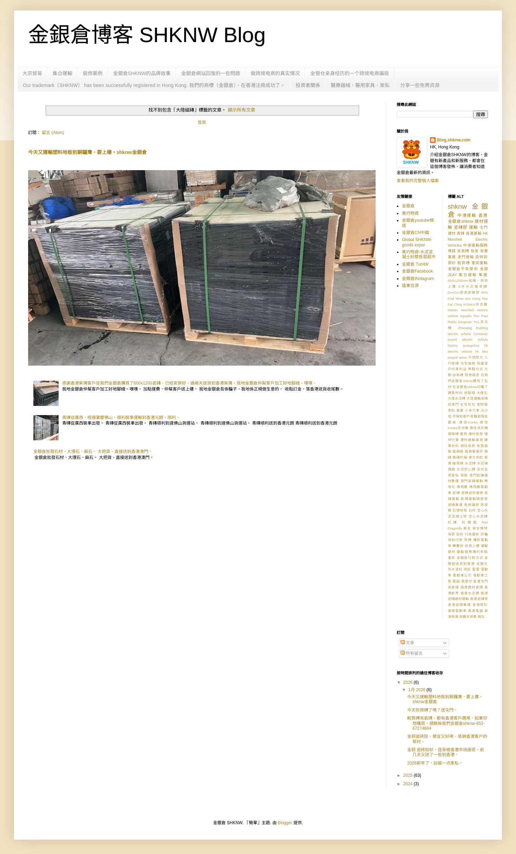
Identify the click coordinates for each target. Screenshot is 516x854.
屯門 (483, 227)
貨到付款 (455, 540)
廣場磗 (453, 434)
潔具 (464, 475)
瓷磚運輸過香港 (474, 499)
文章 (407, 642)
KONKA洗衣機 (475, 304)
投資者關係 (308, 85)
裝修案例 (92, 73)
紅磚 (453, 522)
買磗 (468, 540)
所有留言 (412, 653)
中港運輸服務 (475, 245)
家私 (451, 410)
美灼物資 (410, 213)
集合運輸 (62, 73)
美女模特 (480, 528)
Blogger (285, 822)
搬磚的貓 (459, 457)
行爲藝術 (472, 534)
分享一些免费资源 (419, 85)
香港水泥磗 (470, 593)
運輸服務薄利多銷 (472, 552)
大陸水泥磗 (457, 398)
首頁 (202, 122)
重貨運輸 (479, 263)
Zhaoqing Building (473, 328)
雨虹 (467, 569)
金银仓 (482, 564)
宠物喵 (482, 404)
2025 (408, 775)
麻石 (481, 617)
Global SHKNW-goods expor (417, 242)
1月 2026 (417, 689)
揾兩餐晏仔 (474, 451)
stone (463, 357)
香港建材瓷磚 (472, 587)
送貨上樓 (472, 546)
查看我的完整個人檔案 (418, 180)
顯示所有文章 (241, 110)
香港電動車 (457, 611)
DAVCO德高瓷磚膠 (464, 292)
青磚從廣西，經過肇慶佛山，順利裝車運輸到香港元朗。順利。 (121, 417)
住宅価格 (468, 363)
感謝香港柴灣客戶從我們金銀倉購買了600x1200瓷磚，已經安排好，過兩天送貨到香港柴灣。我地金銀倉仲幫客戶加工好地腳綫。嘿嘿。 (189, 383)
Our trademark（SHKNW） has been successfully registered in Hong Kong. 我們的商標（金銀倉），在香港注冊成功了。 (154, 85)
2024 (408, 783)
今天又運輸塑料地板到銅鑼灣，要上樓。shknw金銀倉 (87, 152)
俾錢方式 (475, 369)
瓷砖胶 (481, 257)
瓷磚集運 (455, 505)
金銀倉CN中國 (415, 232)
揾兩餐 (458, 451)
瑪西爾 (462, 487)
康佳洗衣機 (479, 428)
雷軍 (475, 569)
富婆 (460, 410)
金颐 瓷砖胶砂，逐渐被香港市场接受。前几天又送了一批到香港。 (445, 752)
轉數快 (458, 546)
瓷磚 (456, 493)
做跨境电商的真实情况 (275, 73)
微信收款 (468, 446)
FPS (484, 292)
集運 (483, 275)
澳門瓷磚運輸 (472, 481)
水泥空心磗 (466, 469)
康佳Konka (468, 422)
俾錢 (452, 251)
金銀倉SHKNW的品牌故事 (142, 73)
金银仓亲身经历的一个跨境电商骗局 (349, 73)
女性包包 (467, 404)
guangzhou (471, 345)
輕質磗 (463, 263)
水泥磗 (470, 463)
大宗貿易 (32, 73)
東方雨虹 (476, 457)
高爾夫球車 (468, 617)
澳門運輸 (465, 257)
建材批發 (476, 434)
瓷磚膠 (461, 227)
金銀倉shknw (461, 221)
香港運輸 (474, 233)
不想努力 (475, 357)
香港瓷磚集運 (459, 605)
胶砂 (460, 534)
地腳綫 (469, 393)
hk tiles (481, 351)
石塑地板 (459, 510)
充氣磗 (463, 251)
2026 (408, 682)
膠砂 (452, 263)
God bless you (459, 298)
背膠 (451, 534)
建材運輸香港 (472, 440)
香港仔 (466, 581)
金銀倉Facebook (417, 271)
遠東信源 (410, 285)
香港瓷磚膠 (479, 599)
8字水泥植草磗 (473, 286)
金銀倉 (408, 206)
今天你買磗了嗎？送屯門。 (432, 710)
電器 (456, 581)
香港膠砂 (480, 605)
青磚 (460, 233)
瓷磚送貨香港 (472, 493)
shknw (457, 206)
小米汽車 (472, 410)
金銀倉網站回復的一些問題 (210, 73)
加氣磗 (458, 375)
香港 (483, 215)
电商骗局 (471, 505)
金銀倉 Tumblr (415, 264)
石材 (472, 510)
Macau (453, 310)
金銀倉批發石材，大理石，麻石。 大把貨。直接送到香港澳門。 (92, 451)
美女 (467, 528)
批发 (475, 251)
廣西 (463, 434)
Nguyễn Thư (469, 316)
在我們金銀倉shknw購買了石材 (468, 381)
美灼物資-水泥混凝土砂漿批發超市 (419, 254)
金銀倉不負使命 (463, 269)
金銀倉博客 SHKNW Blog (147, 35)
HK (485, 233)
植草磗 (458, 463)
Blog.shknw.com (453, 140)
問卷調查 (472, 375)
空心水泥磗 (478, 516)
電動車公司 (462, 575)
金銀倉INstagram (418, 278)
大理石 (482, 393)
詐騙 (484, 534)
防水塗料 (455, 569)
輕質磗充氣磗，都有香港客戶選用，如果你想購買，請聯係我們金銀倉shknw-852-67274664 (447, 723)
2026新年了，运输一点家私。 (435, 763)
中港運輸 (467, 215)
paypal (453, 357)
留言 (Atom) (53, 132)
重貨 (452, 558)
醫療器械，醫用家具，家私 (360, 85)
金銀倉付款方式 (470, 558)
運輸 (473, 227)
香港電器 (475, 611)
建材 (452, 233)
